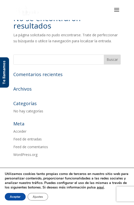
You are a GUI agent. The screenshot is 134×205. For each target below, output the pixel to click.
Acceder (19, 131)
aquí (100, 187)
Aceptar (15, 197)
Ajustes (38, 197)
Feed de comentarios (30, 146)
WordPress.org (25, 154)
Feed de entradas (27, 139)
